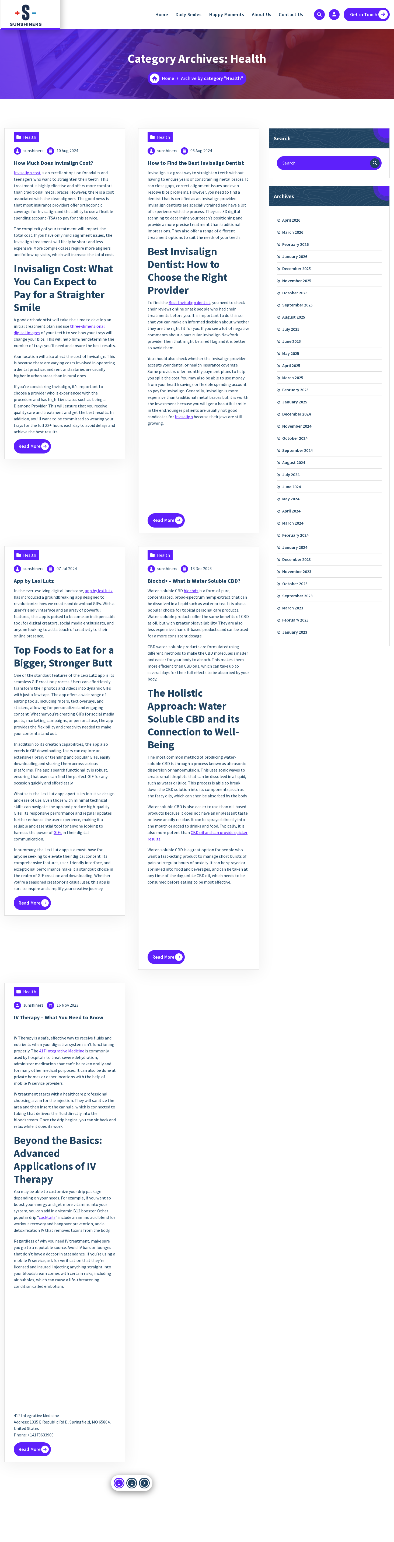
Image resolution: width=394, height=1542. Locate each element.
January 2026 (294, 256)
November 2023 (296, 571)
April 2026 (291, 220)
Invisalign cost (27, 172)
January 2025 (294, 401)
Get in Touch (369, 14)
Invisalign (184, 424)
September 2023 (297, 595)
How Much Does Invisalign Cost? (59, 162)
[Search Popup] (319, 14)
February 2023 (295, 620)
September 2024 (297, 450)
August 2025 (293, 317)
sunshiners (33, 150)
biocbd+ (191, 605)
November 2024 (296, 426)
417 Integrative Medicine (61, 1073)
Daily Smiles (189, 14)
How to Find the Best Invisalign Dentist (192, 166)
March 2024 (292, 523)
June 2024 (291, 486)
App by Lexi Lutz (37, 588)
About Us (261, 14)
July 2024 (290, 474)
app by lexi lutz (99, 597)
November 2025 (296, 280)
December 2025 (296, 268)
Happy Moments (226, 14)
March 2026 (292, 232)
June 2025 (291, 341)
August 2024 (293, 462)
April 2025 (291, 365)
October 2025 (295, 292)
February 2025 (295, 389)
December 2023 (296, 559)
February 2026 (295, 244)
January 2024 (294, 547)
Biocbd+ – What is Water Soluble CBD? (193, 592)
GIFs (58, 839)
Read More (31, 446)
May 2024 (290, 498)
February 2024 (295, 535)
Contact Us (291, 14)
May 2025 (290, 353)
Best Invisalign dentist (189, 310)
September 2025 (297, 305)
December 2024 (296, 414)
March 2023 (292, 607)
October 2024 (295, 438)
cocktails (47, 1239)
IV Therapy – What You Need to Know (57, 1035)
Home (161, 14)
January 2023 (294, 632)
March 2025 (292, 377)
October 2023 (295, 583)
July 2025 (290, 329)
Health (29, 137)
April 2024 (291, 511)
